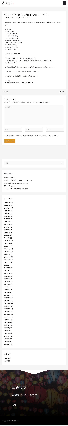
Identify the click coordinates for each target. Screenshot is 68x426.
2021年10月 (7, 331)
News (14, 18)
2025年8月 (7, 219)
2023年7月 (7, 279)
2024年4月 (7, 257)
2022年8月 (7, 304)
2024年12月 (7, 238)
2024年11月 (7, 241)
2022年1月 (7, 323)
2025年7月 (7, 222)
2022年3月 (7, 317)
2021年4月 (7, 344)
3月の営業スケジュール (10, 186)
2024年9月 (7, 246)
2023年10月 (7, 271)
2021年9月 (7, 334)
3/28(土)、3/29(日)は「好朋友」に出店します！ (18, 181)
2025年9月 (7, 216)
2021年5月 (7, 342)
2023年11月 (7, 268)
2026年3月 (7, 203)
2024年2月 (7, 260)
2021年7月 (7, 339)
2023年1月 (7, 293)
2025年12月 (7, 208)
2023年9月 (7, 274)
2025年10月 (7, 214)
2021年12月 (7, 325)
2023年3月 (7, 287)
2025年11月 (7, 211)
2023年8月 (7, 276)
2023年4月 (7, 285)
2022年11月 (7, 298)
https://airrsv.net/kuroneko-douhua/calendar (19, 83)
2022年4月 (7, 314)
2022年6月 (7, 309)
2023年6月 (7, 282)
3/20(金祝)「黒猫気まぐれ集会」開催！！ (16, 183)
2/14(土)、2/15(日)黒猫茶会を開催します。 (16, 189)
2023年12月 (7, 265)
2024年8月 (7, 249)
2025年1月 (7, 235)
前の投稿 (5, 92)
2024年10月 (7, 244)
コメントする (8, 18)
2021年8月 (7, 336)
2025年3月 (7, 230)
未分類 (6, 361)
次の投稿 (63, 92)
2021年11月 (7, 328)
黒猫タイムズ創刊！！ (10, 178)
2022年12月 (7, 295)
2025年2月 (7, 233)
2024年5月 (7, 255)
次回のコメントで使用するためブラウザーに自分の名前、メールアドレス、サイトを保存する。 (33, 136)
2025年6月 (7, 225)
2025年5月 (7, 227)
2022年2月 (7, 320)
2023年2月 (7, 290)
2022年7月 (7, 306)
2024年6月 (7, 252)
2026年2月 (7, 205)
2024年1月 (7, 263)
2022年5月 (7, 312)
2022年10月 (7, 301)
